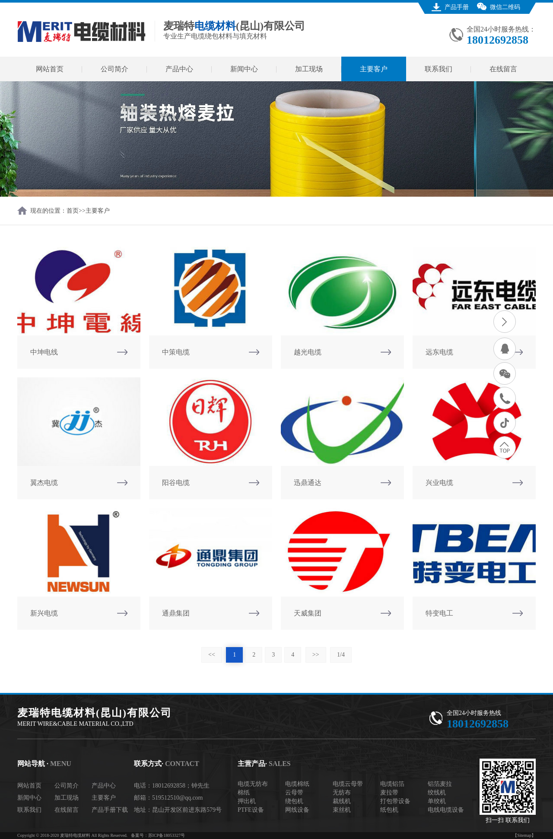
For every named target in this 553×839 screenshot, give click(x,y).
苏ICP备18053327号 (166, 835)
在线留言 (503, 69)
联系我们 (438, 69)
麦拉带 (389, 792)
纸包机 (389, 810)
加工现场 (309, 69)
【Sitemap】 (524, 835)
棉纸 (244, 792)
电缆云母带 (348, 784)
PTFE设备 (251, 810)
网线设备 (297, 810)
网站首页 (50, 69)
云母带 (294, 792)
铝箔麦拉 (440, 784)
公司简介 (114, 69)
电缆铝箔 (392, 784)
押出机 (247, 801)
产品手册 (457, 7)
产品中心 (179, 69)
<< (211, 654)
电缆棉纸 (297, 784)
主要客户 (374, 69)
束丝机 (342, 810)
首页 (73, 210)
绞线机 (437, 792)
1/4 (341, 654)
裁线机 (342, 801)
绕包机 (294, 801)
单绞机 (437, 801)
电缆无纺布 (253, 784)
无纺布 (342, 792)
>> (315, 654)
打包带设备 (395, 801)
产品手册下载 (110, 810)
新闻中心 (244, 69)
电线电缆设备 (446, 810)
